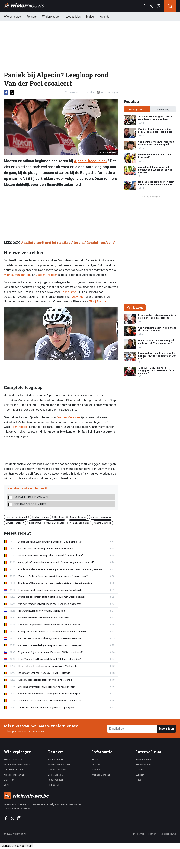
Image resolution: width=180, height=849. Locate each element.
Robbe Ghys (68, 292)
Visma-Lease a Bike (79, 522)
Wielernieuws (12, 16)
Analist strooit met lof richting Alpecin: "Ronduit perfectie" (68, 243)
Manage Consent (101, 774)
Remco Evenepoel (57, 769)
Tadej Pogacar (55, 779)
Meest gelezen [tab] (136, 109)
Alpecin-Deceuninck (90, 161)
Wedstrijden (73, 16)
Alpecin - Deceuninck (14, 774)
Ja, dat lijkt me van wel (31, 497)
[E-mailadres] (132, 729)
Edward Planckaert (15, 522)
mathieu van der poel (16, 517)
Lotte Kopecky (55, 774)
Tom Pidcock (19, 427)
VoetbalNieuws (168, 833)
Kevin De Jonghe (107, 92)
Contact (96, 769)
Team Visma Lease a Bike (17, 764)
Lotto (7, 784)
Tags (138, 779)
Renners (31, 16)
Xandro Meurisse (68, 417)
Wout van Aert (55, 759)
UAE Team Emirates (14, 769)
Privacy (96, 764)
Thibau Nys (53, 784)
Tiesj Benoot (97, 301)
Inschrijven (166, 728)
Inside (90, 16)
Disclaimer (138, 833)
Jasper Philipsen (46, 274)
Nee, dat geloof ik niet (30, 504)
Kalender (104, 16)
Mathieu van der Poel (17, 274)
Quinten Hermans (40, 517)
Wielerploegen (51, 16)
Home (95, 759)
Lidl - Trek (9, 779)
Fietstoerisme (143, 759)
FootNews (152, 833)
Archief (140, 769)
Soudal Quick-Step (55, 522)
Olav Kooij (78, 296)
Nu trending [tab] (163, 109)
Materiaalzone (143, 764)
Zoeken (140, 774)
